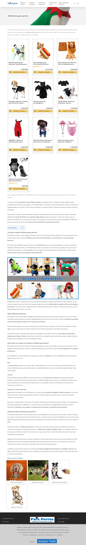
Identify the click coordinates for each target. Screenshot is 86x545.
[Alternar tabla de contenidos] (21, 227)
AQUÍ (18, 532)
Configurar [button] (32, 541)
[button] (78, 3)
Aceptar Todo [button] (47, 541)
